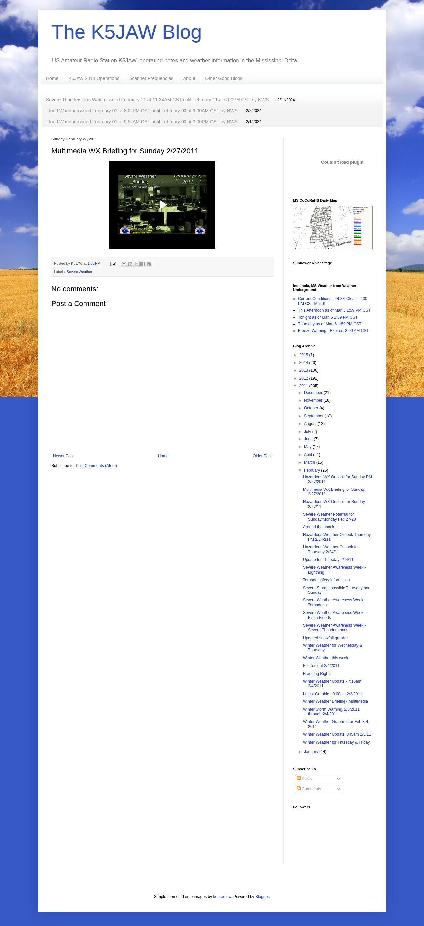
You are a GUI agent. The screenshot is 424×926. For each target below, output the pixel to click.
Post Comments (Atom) (96, 465)
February (312, 470)
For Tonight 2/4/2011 (321, 665)
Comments (309, 789)
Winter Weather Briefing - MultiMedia (335, 701)
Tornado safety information (326, 580)
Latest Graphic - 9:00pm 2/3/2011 (332, 694)
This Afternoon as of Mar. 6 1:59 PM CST (334, 310)
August (311, 423)
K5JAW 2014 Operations (93, 78)
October (311, 408)
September (314, 416)
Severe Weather (79, 272)
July (308, 431)
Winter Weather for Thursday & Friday (336, 742)
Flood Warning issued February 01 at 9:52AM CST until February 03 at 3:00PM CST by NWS (142, 121)
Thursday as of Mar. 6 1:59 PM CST (329, 324)
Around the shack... (320, 527)
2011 (304, 386)
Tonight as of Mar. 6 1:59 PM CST (328, 317)
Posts (304, 778)
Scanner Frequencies (151, 78)
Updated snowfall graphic (325, 638)
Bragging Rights (317, 673)
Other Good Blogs (223, 78)
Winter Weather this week (325, 658)
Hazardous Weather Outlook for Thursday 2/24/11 (331, 549)
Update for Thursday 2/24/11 (328, 559)
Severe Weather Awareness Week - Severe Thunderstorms (334, 627)
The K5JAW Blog (126, 32)
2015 (304, 355)
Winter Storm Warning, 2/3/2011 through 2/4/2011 (331, 711)
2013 (304, 370)
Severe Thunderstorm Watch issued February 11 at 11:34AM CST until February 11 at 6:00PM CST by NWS (157, 99)
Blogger (262, 896)
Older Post (262, 456)
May (308, 446)
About (189, 78)
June (309, 439)
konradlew (222, 896)
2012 (304, 378)
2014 (304, 362)
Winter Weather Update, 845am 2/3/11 (337, 734)
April (308, 454)
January (311, 751)
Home (52, 78)
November (314, 400)
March (310, 462)
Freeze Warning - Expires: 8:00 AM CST (333, 330)
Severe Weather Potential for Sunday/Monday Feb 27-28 (329, 516)
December (314, 392)
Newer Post (63, 456)
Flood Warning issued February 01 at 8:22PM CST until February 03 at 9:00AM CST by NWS (142, 110)
